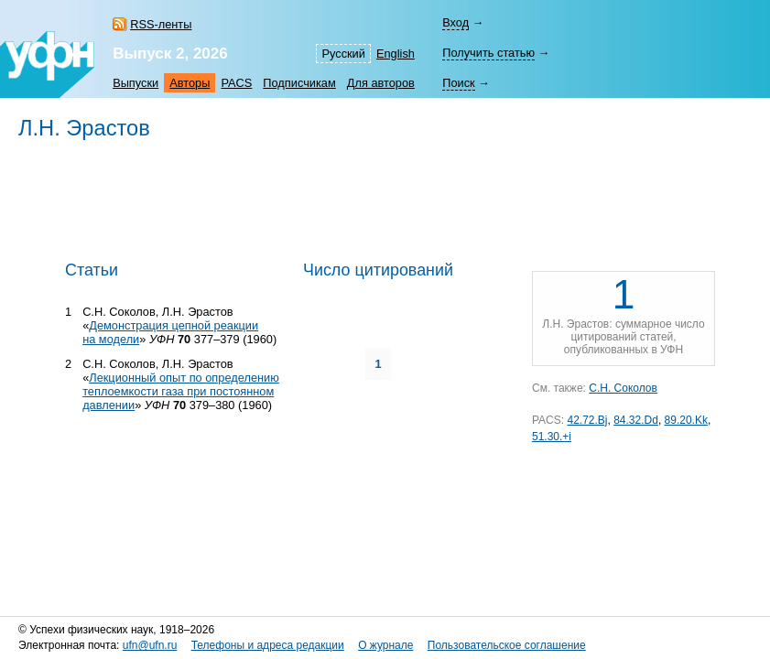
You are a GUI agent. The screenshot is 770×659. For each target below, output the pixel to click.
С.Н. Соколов (623, 388)
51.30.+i (551, 436)
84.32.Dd (635, 420)
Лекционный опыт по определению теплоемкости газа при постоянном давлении (180, 391)
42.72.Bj (587, 420)
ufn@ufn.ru (150, 645)
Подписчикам (299, 83)
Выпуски (135, 83)
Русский (342, 53)
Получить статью (488, 52)
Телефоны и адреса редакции (267, 645)
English (395, 53)
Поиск (458, 83)
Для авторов (381, 83)
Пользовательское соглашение (507, 645)
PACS (236, 83)
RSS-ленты (160, 24)
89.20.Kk (686, 420)
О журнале (385, 645)
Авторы (189, 83)
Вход (455, 22)
